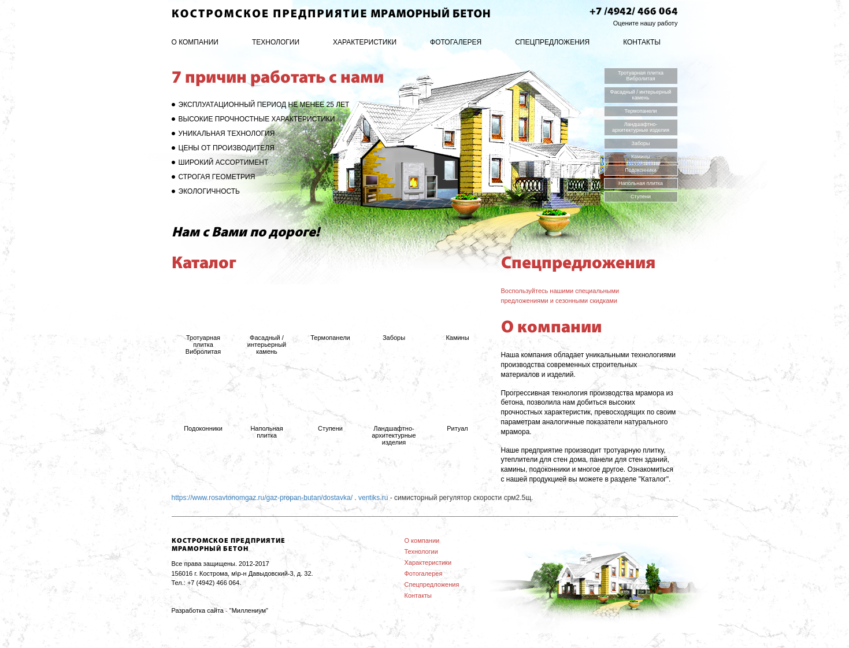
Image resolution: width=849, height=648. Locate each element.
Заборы (640, 143)
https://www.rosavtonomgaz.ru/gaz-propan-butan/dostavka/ (262, 498)
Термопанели (640, 111)
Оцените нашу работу (645, 23)
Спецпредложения (552, 42)
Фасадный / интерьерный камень (641, 95)
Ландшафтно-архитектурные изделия (640, 127)
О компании (195, 42)
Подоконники (641, 170)
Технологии (275, 42)
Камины (640, 157)
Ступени (641, 196)
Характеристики (364, 42)
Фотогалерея (455, 42)
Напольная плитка (640, 183)
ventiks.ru (373, 498)
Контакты (642, 42)
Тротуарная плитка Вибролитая (640, 76)
